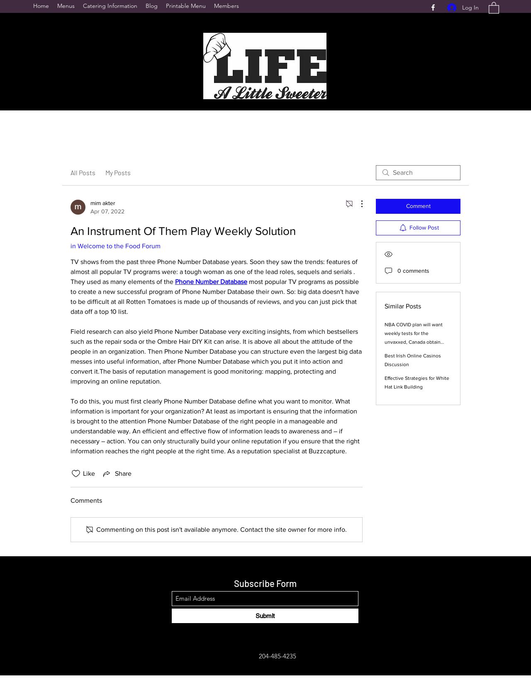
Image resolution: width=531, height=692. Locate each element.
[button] (494, 7)
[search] (418, 172)
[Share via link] (117, 474)
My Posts (118, 172)
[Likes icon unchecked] (76, 474)
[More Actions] (358, 204)
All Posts (83, 172)
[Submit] (265, 616)
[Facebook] (433, 7)
